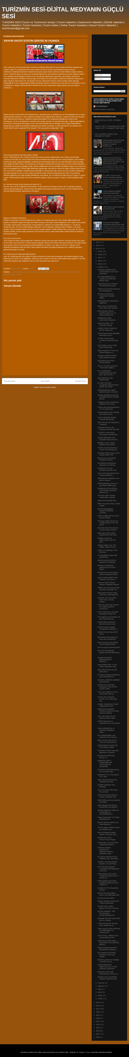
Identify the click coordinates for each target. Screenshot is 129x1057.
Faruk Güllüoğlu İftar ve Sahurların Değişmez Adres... (106, 730)
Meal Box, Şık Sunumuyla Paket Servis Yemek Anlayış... (107, 600)
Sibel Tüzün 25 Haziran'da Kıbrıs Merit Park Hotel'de (108, 307)
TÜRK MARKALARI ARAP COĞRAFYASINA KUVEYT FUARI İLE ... (108, 876)
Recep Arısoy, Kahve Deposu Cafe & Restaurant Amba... (108, 573)
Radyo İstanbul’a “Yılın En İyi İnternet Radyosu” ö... (108, 351)
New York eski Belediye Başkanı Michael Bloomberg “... (108, 652)
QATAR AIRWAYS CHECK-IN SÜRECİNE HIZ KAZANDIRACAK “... (108, 812)
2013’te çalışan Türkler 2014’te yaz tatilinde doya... (109, 828)
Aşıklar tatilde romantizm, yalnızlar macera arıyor (107, 623)
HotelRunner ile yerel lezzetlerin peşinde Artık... (108, 469)
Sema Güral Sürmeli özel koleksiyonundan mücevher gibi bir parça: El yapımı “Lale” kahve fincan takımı (114, 161)
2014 (98, 248)
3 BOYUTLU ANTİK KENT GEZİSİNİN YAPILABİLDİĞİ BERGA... (108, 943)
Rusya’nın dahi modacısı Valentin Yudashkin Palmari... (109, 583)
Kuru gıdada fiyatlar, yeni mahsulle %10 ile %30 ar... (108, 736)
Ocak (100, 251)
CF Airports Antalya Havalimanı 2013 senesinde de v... (109, 676)
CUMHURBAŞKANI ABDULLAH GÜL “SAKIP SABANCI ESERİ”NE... (107, 967)
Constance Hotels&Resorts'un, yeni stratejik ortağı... (108, 770)
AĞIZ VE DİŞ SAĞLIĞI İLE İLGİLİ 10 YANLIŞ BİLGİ (107, 741)
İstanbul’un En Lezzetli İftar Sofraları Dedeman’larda (107, 978)
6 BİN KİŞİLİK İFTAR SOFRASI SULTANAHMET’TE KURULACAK (109, 930)
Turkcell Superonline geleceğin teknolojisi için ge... (109, 334)
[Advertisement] (45, 358)
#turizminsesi (15, 272)
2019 (98, 1015)
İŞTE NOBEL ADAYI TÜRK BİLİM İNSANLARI (107, 346)
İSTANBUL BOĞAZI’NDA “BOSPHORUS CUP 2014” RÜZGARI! (108, 272)
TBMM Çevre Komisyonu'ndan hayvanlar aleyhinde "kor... (108, 589)
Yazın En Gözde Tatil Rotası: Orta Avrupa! (108, 791)
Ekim (100, 992)
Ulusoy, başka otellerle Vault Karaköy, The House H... (108, 578)
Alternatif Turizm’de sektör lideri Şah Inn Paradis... (109, 919)
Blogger (88, 1052)
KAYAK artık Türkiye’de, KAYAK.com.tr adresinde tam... (107, 699)
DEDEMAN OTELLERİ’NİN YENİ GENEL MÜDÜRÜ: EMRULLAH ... (107, 490)
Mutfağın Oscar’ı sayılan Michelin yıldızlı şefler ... (107, 444)
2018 (98, 1012)
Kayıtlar (98, 75)
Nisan (100, 261)
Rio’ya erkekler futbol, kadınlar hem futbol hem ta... (108, 413)
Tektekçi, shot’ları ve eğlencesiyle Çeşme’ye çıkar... (107, 540)
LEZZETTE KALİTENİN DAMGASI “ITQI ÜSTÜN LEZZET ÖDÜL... (107, 687)
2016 (98, 1006)
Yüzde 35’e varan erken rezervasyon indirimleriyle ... (108, 433)
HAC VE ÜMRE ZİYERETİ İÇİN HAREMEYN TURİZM (106, 135)
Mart (100, 257)
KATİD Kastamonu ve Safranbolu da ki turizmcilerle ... (109, 723)
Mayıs (100, 264)
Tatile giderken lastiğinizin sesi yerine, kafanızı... (108, 479)
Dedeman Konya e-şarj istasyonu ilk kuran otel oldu (108, 428)
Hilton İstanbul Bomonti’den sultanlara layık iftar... (107, 781)
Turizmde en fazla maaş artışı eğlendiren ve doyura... (108, 751)
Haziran (101, 267)
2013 (98, 245)
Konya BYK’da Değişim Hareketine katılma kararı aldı (113, 224)
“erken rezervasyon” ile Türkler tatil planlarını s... (108, 818)
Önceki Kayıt (80, 381)
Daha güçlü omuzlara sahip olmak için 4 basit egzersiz (108, 594)
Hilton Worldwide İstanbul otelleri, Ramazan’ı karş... (107, 833)
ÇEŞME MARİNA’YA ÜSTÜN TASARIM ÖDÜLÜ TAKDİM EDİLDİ (108, 397)
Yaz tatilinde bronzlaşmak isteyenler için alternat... (107, 464)
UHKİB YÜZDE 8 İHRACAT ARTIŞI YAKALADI (107, 329)
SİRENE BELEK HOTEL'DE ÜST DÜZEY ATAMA (108, 746)
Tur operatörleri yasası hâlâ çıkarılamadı (107, 556)
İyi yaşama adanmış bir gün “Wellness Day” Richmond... (108, 858)
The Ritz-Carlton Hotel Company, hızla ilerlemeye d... (108, 340)
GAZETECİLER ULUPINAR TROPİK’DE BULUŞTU (107, 285)
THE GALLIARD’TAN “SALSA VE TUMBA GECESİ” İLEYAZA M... (108, 607)
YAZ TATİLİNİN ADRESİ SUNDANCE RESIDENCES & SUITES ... (108, 869)
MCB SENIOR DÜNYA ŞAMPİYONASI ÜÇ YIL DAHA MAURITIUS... (107, 313)
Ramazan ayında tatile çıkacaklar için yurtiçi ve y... (108, 973)
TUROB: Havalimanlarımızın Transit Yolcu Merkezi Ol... (108, 449)
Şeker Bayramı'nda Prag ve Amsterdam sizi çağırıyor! (107, 806)
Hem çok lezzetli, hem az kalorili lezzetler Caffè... (107, 717)
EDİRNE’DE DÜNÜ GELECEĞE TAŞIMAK (107, 319)
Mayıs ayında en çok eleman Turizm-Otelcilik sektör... (108, 643)
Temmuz (101, 983)
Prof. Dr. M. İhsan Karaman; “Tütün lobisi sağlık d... (108, 367)
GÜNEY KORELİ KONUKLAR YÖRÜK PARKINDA (108, 902)
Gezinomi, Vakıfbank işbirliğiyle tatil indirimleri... (109, 681)
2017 (98, 1009)
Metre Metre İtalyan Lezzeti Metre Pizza (107, 671)
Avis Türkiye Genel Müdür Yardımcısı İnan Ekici (47, 272)
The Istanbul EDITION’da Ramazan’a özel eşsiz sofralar (107, 955)
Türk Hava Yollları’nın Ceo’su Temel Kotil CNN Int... (108, 693)
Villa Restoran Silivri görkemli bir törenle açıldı (113, 208)
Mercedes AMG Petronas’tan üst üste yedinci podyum (108, 529)
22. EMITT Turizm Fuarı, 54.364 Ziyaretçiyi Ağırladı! (112, 176)
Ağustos (101, 986)
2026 (98, 1037)
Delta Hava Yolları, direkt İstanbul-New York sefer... (108, 534)
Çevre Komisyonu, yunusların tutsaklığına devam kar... (108, 613)
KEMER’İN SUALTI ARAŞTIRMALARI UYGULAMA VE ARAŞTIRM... (105, 763)
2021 (98, 1021)
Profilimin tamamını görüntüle (104, 109)
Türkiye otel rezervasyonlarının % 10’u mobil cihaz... (109, 408)
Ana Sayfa (45, 381)
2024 (98, 1031)
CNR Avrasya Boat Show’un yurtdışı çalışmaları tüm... (108, 796)
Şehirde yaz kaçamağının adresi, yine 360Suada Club (108, 894)
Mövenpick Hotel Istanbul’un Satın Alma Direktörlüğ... (108, 638)
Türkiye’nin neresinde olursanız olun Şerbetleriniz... (109, 290)
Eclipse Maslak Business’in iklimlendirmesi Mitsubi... (107, 949)
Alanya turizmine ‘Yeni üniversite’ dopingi (105, 324)
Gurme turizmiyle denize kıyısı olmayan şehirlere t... (108, 474)
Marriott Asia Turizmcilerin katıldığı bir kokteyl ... (107, 459)
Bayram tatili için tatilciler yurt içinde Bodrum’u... (108, 823)
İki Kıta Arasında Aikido (106, 898)
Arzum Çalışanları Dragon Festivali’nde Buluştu (107, 418)
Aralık (100, 999)
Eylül (100, 989)
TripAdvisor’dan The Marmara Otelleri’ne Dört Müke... (108, 403)
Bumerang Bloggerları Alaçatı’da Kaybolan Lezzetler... (106, 511)
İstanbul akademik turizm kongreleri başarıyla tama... (108, 439)
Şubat (100, 254)
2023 (98, 1028)
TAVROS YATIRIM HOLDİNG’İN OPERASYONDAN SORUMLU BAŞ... (105, 850)
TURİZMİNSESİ (101, 106)
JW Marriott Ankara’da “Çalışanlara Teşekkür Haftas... (106, 296)
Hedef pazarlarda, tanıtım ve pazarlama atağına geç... (108, 484)
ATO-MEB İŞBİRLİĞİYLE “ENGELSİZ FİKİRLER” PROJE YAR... (107, 279)
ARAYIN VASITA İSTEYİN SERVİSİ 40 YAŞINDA (107, 561)
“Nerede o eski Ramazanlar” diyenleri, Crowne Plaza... (108, 863)
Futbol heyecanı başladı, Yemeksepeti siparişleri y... (108, 628)
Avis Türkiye (25, 272)
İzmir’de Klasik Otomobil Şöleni (109, 647)
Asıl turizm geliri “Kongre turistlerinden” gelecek (106, 496)
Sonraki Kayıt (9, 381)
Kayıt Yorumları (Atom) (48, 387)
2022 (98, 1024)
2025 (98, 1034)
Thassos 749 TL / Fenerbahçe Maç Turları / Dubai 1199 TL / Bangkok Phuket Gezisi (110, 127)
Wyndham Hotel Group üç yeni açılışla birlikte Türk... (109, 454)
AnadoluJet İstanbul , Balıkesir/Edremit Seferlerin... (105, 659)
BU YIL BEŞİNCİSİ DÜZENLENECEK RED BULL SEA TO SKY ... (107, 373)
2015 (98, 1002)
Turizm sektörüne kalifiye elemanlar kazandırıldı (112, 192)
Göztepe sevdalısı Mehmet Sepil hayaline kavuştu (107, 356)
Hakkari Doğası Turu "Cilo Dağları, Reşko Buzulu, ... (108, 546)
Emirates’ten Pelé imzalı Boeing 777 (106, 756)
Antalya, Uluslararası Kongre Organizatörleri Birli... (108, 705)
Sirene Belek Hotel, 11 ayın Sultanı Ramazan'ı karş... (107, 666)
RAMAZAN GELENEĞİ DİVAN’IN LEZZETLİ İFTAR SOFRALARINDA (108, 711)
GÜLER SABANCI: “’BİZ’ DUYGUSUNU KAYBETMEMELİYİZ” (106, 913)
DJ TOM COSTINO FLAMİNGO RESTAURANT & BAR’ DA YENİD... (108, 385)
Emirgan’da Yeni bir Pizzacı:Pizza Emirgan (106, 838)
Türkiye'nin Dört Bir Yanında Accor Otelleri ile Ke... (107, 924)
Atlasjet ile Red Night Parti (107, 500)
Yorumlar (99, 79)
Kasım (100, 995)
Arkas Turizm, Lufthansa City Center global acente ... (108, 936)
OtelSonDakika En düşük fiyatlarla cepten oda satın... (108, 391)
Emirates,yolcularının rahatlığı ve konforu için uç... (108, 961)
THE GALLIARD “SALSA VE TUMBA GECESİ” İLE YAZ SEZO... (108, 523)
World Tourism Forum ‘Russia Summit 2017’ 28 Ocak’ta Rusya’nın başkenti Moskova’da (113, 143)
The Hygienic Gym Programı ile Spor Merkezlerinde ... (109, 618)
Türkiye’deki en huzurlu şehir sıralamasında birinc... (108, 844)
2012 (98, 242)
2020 (98, 1018)
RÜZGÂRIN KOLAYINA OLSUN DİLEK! (106, 362)
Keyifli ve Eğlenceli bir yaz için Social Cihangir (108, 517)
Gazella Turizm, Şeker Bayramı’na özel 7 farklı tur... (109, 907)
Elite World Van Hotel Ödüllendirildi (105, 379)
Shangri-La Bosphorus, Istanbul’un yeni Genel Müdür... (106, 567)
